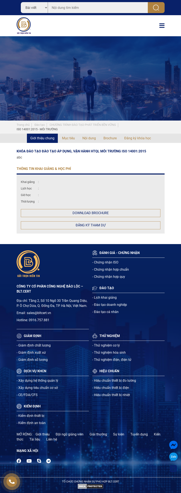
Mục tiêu (68, 138)
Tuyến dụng (139, 434)
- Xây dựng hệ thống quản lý (37, 381)
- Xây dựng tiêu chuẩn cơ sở (37, 388)
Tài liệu (34, 439)
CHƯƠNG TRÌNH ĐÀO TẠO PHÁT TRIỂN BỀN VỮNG (83, 124)
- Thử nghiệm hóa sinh (109, 353)
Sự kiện (118, 434)
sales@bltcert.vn (39, 313)
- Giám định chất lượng (34, 345)
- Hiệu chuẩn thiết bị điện (110, 388)
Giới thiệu (43, 434)
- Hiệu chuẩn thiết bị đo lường (114, 381)
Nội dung (89, 138)
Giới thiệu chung (42, 138)
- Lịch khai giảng (104, 298)
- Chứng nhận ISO (105, 262)
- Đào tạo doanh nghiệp (109, 305)
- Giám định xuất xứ (31, 353)
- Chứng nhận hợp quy (108, 277)
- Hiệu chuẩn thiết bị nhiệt (111, 395)
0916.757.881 (39, 320)
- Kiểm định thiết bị (30, 416)
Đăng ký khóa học (137, 138)
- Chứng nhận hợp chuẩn (110, 269)
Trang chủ (23, 124)
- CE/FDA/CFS (27, 395)
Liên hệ (51, 439)
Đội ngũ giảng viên (69, 434)
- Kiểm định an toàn (31, 423)
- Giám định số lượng (32, 360)
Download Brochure (91, 213)
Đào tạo (39, 124)
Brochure (110, 138)
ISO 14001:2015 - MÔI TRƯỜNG (37, 129)
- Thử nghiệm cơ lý (106, 345)
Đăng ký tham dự (91, 225)
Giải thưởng (98, 434)
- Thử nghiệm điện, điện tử (111, 360)
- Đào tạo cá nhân (105, 312)
